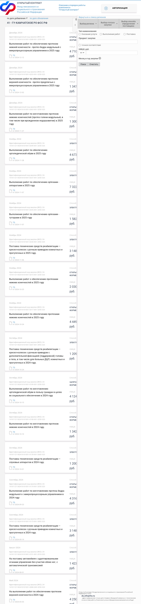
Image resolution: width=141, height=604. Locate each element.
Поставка (131, 34)
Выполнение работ (111, 34)
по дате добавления (16, 18)
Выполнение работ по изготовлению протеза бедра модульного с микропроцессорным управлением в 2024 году (36, 494)
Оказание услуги (89, 34)
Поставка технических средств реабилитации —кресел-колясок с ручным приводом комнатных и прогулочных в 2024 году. (35, 529)
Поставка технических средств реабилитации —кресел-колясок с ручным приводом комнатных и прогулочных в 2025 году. (35, 249)
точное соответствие (91, 45)
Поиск (83, 64)
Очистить (94, 64)
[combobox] (88, 24)
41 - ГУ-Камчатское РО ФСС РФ (27, 22)
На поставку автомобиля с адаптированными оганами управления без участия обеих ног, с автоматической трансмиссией (33, 562)
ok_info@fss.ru (88, 596)
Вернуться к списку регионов (92, 17)
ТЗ (14, 55)
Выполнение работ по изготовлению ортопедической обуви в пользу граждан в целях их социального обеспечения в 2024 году (35, 392)
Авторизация (119, 8)
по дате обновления (39, 18)
